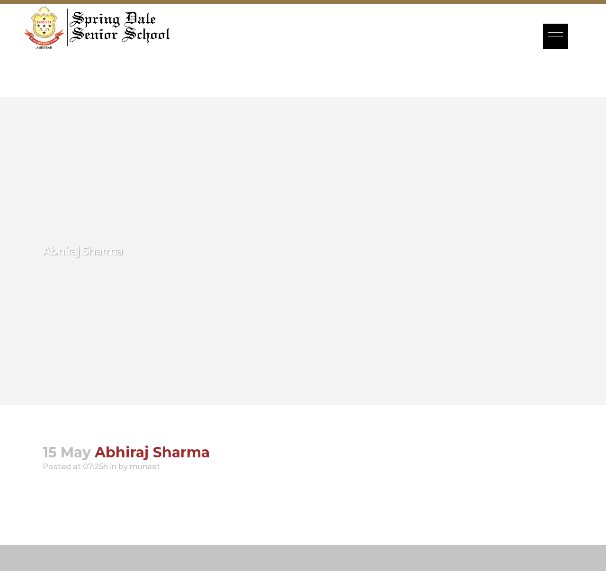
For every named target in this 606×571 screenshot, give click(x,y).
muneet (145, 466)
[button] (555, 36)
